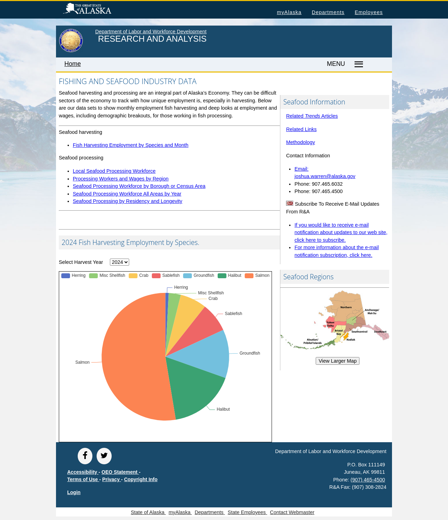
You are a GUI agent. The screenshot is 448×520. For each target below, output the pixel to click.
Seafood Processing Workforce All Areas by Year (127, 194)
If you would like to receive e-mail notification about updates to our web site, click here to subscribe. (340, 232)
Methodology (300, 142)
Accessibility (83, 472)
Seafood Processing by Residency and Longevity (127, 201)
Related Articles (312, 116)
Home (72, 63)
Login (73, 492)
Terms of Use (83, 479)
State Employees (247, 512)
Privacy (111, 479)
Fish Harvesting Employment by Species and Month (130, 145)
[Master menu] (357, 64)
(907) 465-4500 (368, 480)
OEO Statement (120, 472)
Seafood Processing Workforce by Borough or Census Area (139, 186)
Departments (328, 12)
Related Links (301, 129)
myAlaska (289, 12)
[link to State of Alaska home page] (71, 51)
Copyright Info (141, 479)
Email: (301, 169)
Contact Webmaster (292, 512)
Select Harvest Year (81, 262)
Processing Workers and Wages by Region (121, 179)
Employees (369, 12)
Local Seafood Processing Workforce (114, 171)
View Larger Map (337, 361)
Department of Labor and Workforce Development (150, 31)
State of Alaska (98, 9)
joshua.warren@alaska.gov (324, 176)
